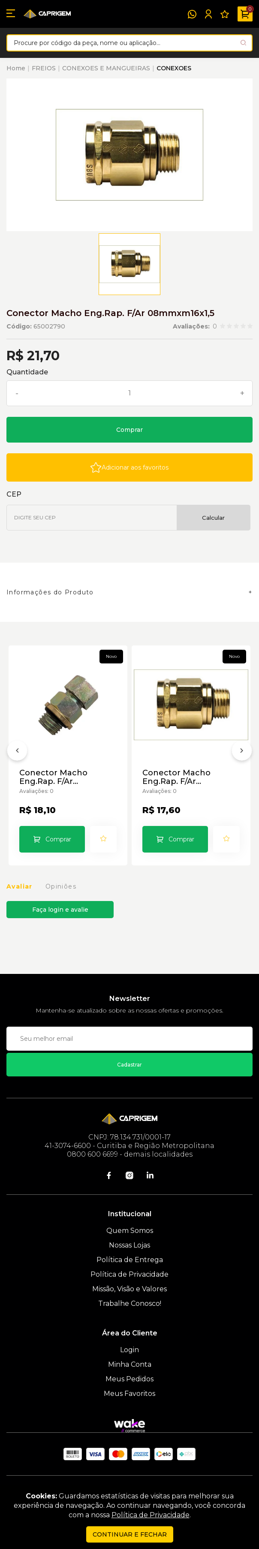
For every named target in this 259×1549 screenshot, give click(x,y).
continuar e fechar (130, 1534)
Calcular (213, 517)
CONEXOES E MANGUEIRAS (106, 68)
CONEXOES (174, 68)
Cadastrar (129, 1064)
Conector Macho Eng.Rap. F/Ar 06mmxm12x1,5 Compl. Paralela (64, 777)
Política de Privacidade (129, 1274)
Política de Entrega (129, 1260)
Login (129, 1350)
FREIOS (44, 68)
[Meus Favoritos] (224, 14)
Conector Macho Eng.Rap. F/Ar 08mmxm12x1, (176, 777)
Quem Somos (129, 1231)
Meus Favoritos (129, 1393)
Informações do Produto (50, 592)
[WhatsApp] (192, 14)
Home (15, 68)
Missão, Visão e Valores (129, 1289)
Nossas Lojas (129, 1245)
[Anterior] (17, 752)
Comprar (129, 430)
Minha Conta (129, 1364)
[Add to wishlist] (129, 467)
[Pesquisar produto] (243, 42)
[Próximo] (242, 752)
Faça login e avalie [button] (60, 909)
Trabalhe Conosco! (129, 1303)
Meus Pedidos (129, 1379)
